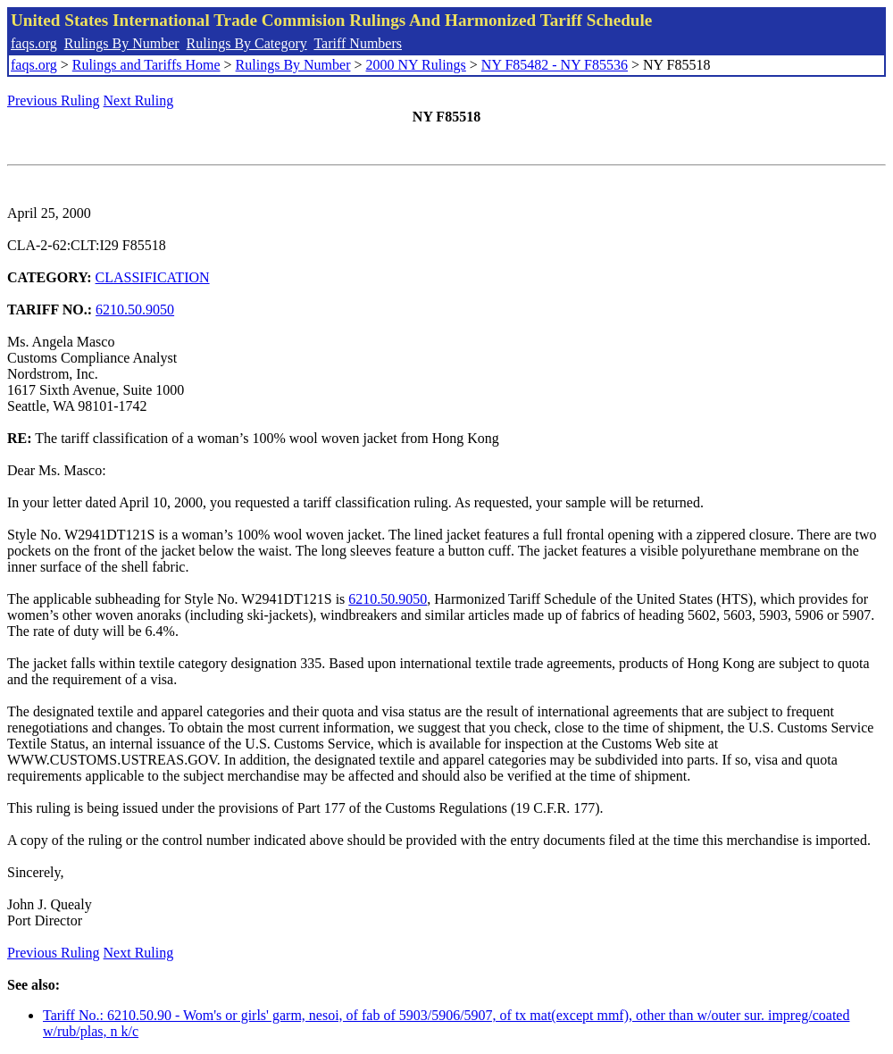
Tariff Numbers (357, 43)
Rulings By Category (247, 43)
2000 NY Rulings (416, 64)
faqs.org (34, 43)
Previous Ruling (53, 100)
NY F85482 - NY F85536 (554, 64)
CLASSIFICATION (153, 277)
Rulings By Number (121, 43)
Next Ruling (139, 100)
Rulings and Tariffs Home (146, 64)
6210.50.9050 (135, 309)
